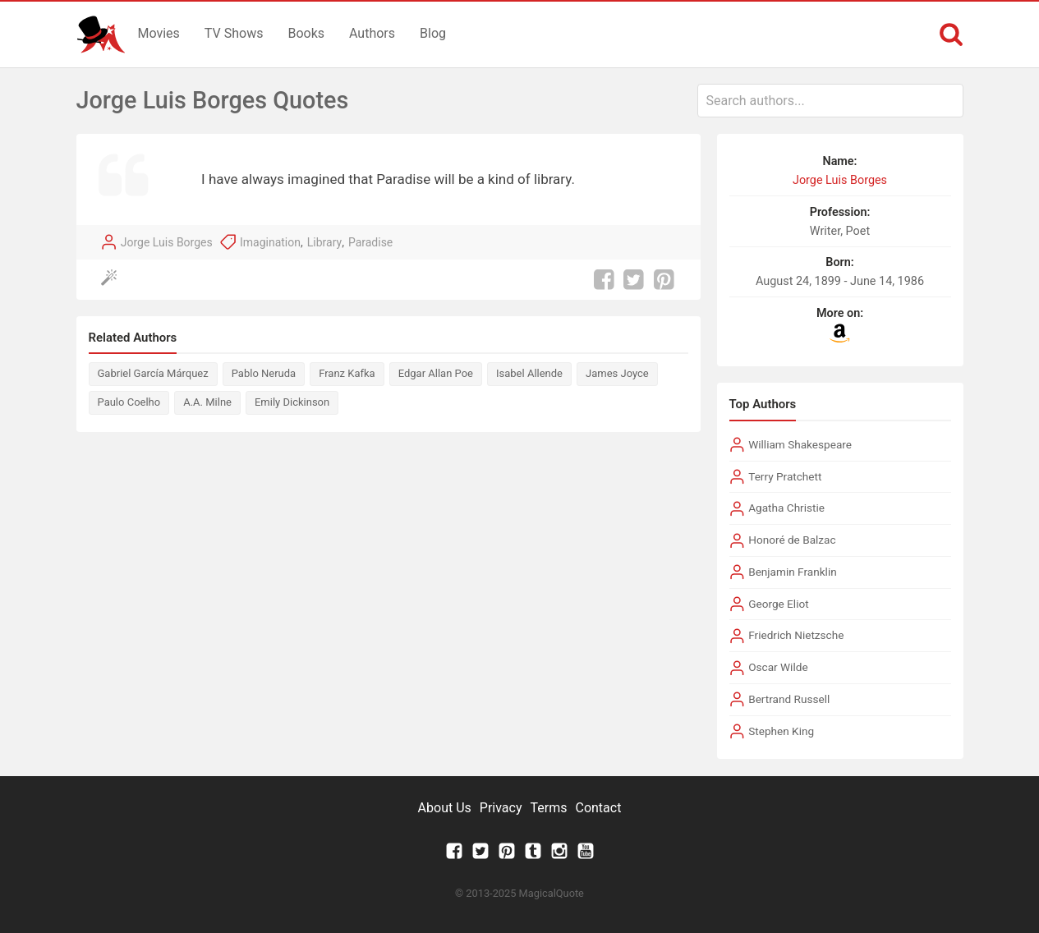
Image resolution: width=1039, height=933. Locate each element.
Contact (598, 808)
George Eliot (778, 603)
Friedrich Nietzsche (796, 634)
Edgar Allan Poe (435, 373)
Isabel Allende (529, 373)
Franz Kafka (347, 373)
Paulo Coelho (129, 402)
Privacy (501, 808)
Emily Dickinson (292, 402)
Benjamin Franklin (792, 571)
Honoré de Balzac (791, 539)
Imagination (270, 242)
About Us (444, 808)
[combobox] (830, 100)
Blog (433, 33)
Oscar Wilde (777, 666)
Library (324, 242)
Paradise (370, 242)
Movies (159, 33)
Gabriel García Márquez (153, 373)
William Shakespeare (800, 444)
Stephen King (781, 731)
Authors (372, 33)
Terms (549, 808)
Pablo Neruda (264, 373)
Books (305, 33)
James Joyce (617, 373)
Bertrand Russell (789, 698)
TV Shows (234, 33)
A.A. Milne (207, 402)
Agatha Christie (786, 507)
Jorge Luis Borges (167, 242)
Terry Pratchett (784, 476)
